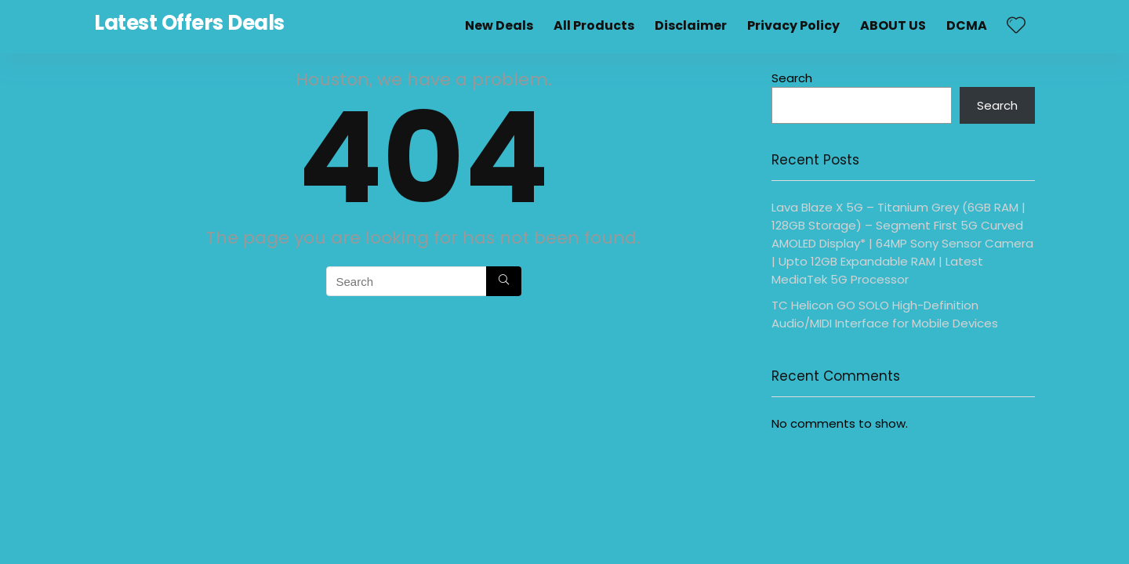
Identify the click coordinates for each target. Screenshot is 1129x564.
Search (791, 78)
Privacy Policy (793, 25)
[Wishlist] (1016, 26)
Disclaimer (691, 25)
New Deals (499, 25)
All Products (594, 25)
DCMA (966, 25)
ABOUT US (893, 25)
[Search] (503, 281)
